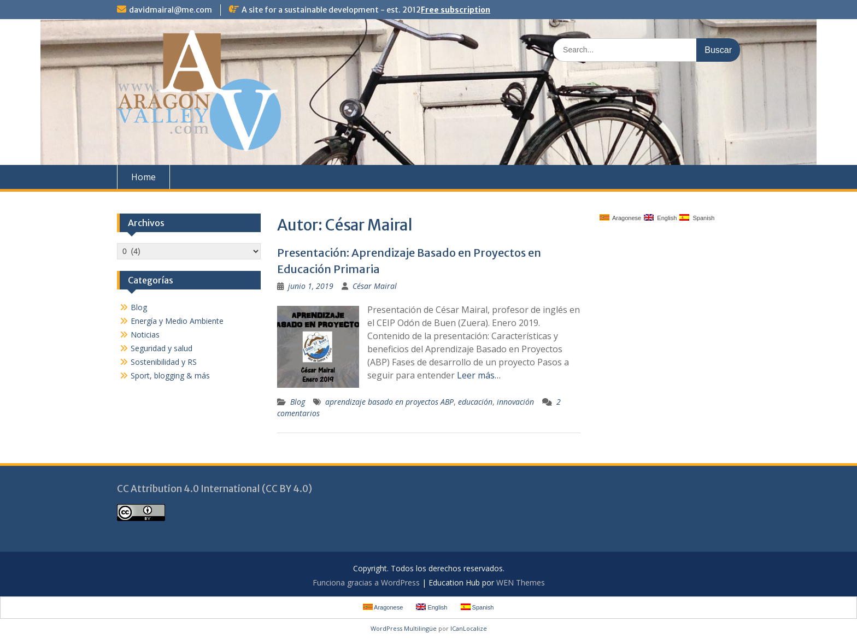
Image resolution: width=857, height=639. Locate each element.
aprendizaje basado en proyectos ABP (389, 402)
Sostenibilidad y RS (164, 362)
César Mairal (375, 286)
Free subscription (455, 10)
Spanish (696, 217)
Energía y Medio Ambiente (177, 321)
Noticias (145, 334)
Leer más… (479, 375)
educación (475, 402)
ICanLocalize (468, 628)
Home (143, 177)
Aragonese (621, 217)
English (660, 217)
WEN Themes (520, 582)
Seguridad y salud (161, 348)
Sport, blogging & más (170, 375)
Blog (297, 402)
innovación (515, 402)
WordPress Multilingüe (404, 628)
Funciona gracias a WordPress (366, 582)
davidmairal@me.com (170, 10)
